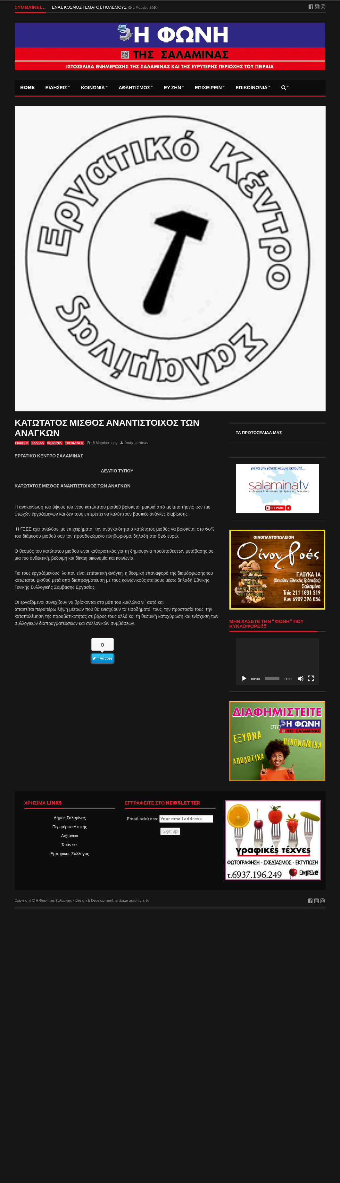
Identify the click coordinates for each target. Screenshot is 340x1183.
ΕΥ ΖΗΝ (172, 87)
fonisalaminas (136, 443)
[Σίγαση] (300, 678)
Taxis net (70, 844)
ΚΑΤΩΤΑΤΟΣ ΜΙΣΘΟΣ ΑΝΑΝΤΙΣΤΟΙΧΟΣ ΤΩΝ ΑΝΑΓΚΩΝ (107, 427)
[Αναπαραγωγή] (244, 678)
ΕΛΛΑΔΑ (38, 443)
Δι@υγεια (69, 835)
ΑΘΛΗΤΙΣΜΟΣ (134, 87)
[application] (277, 661)
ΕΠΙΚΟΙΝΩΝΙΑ (252, 87)
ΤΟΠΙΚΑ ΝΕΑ (74, 443)
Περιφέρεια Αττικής (69, 826)
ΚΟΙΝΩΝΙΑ (93, 87)
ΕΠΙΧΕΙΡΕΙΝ (208, 87)
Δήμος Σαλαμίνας (70, 817)
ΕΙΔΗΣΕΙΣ (56, 87)
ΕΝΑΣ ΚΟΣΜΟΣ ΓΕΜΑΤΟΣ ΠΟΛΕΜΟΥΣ (90, 7)
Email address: (170, 819)
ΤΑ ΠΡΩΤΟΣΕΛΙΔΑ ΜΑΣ (259, 432)
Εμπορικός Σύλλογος (69, 853)
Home (27, 87)
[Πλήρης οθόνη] (311, 678)
